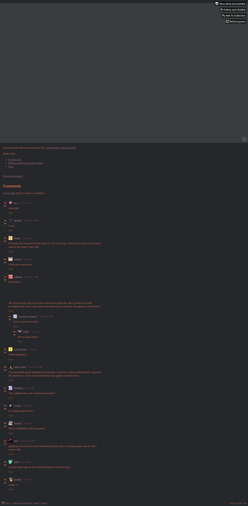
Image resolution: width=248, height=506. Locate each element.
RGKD (26, 331)
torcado (17, 405)
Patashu (17, 423)
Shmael (17, 238)
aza (15, 203)
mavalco (17, 259)
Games (232, 503)
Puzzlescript (14, 159)
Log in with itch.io (12, 192)
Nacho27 (18, 220)
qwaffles (18, 479)
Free (244, 503)
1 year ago (28, 220)
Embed (44, 503)
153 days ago (24, 203)
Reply (11, 212)
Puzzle (239, 503)
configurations (20, 349)
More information (14, 176)
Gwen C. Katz (20, 367)
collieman (18, 277)
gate (16, 441)
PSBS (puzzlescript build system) (25, 162)
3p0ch (17, 462)
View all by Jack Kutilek (22, 503)
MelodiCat (18, 388)
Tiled (10, 166)
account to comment (28, 316)
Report (36, 503)
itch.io (8, 503)
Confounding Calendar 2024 (60, 147)
